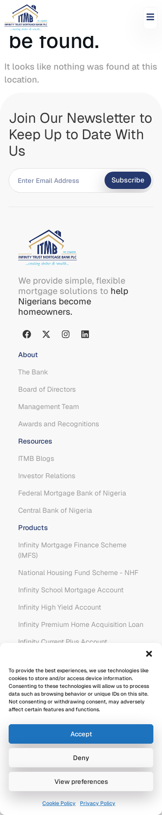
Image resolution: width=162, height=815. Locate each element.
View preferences (81, 781)
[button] (149, 653)
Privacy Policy (97, 803)
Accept (81, 734)
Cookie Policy (59, 803)
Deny (81, 758)
